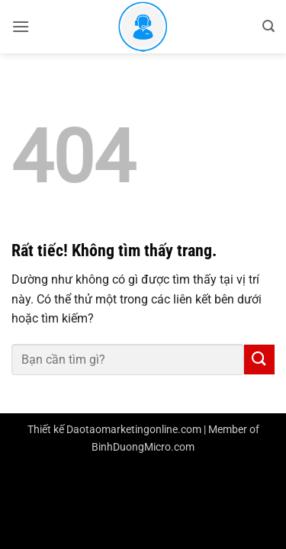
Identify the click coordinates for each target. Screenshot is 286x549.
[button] (20, 26)
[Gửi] (259, 359)
